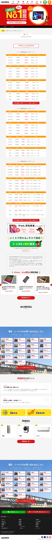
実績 (2, 526)
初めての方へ (4, 521)
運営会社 (37, 524)
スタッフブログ (22, 526)
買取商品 (3, 524)
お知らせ (21, 528)
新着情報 (20, 524)
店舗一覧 (37, 526)
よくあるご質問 (38, 521)
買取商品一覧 (5, 26)
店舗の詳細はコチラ (26, 250)
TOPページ (3, 519)
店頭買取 (20, 519)
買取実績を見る (25, 297)
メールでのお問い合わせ (25, 367)
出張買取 (20, 521)
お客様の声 (37, 519)
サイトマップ (38, 528)
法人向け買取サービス (5, 528)
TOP (1, 26)
